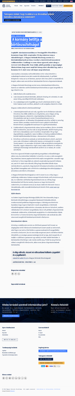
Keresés (41, 5)
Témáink (33, 6)
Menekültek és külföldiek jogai (9, 353)
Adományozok (68, 5)
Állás (39, 337)
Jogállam (4, 350)
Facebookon (62, 312)
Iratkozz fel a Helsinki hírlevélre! (22, 1)
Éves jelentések (41, 335)
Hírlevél (60, 1)
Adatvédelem (5, 335)
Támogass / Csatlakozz (40, 1)
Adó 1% (49, 5)
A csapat (40, 333)
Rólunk (16, 6)
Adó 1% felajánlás (46, 359)
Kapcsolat (66, 1)
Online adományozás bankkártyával (51, 363)
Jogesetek (26, 6)
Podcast (54, 1)
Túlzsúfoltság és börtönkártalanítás (28, 32)
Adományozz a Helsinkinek (12, 20)
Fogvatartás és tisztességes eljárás (24, 48)
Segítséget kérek (57, 5)
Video (48, 1)
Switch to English (71, 1)
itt (12, 180)
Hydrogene (12, 391)
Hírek (21, 6)
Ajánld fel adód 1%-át (20, 258)
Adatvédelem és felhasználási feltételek (48, 389)
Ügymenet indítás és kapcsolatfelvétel (53, 351)
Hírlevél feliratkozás (11, 316)
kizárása (57, 168)
